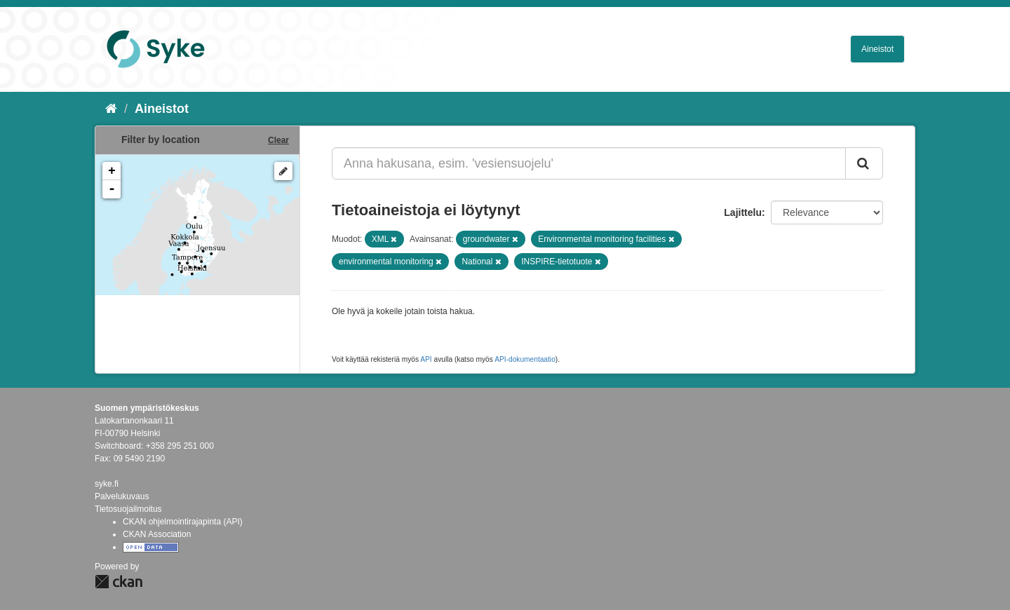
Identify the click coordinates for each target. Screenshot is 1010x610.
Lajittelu (743, 212)
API (425, 359)
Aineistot (877, 49)
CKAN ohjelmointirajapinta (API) (183, 522)
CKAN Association (157, 534)
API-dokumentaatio (525, 359)
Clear (278, 140)
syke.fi (107, 484)
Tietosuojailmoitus (128, 509)
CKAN (118, 581)
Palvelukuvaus (122, 496)
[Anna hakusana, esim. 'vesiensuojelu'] (589, 163)
